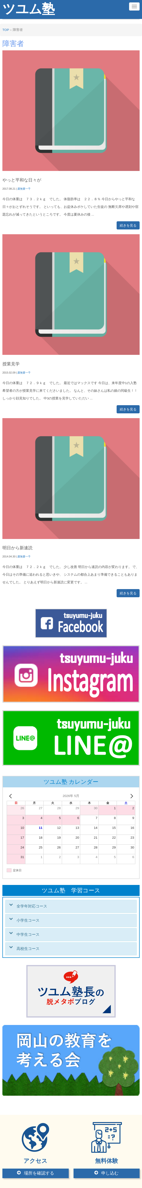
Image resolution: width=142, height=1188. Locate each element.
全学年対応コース (32, 906)
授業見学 (11, 364)
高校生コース (28, 949)
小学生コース (28, 920)
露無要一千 (24, 188)
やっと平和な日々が (21, 180)
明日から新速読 (17, 547)
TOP (5, 30)
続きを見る (128, 225)
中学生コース (28, 934)
